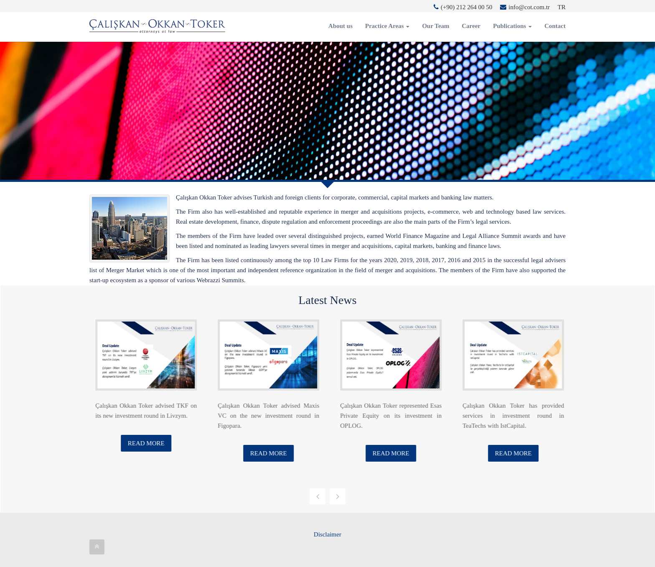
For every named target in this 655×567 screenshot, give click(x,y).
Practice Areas (387, 26)
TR (562, 7)
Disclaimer (327, 534)
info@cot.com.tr (525, 7)
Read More (155, 443)
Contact (555, 26)
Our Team (435, 26)
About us (340, 26)
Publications (512, 26)
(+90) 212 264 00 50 (463, 7)
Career (471, 26)
